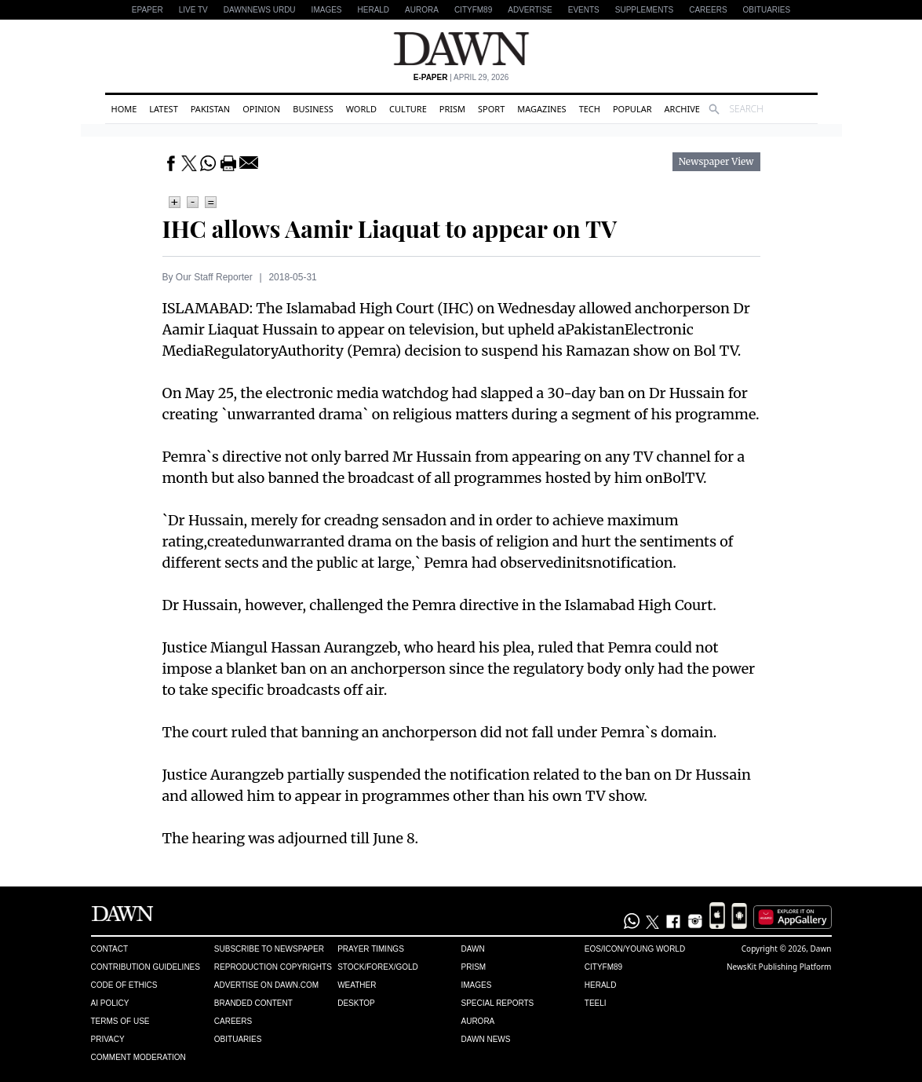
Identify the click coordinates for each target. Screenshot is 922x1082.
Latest (163, 109)
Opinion (261, 109)
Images (327, 9)
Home (124, 109)
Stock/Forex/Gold (377, 967)
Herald (374, 9)
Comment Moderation (138, 1057)
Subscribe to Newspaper (269, 949)
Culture (408, 109)
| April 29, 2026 (461, 77)
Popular (632, 109)
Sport (491, 109)
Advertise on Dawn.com (266, 985)
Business (313, 109)
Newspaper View (716, 161)
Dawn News (485, 1039)
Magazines (541, 109)
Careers (708, 9)
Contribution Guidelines (145, 967)
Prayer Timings (370, 949)
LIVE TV (193, 9)
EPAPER (147, 9)
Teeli (596, 1003)
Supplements (644, 9)
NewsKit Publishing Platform (779, 966)
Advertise (530, 9)
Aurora (422, 9)
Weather (356, 985)
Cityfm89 (603, 967)
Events (583, 9)
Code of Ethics (124, 985)
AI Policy (110, 1003)
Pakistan (210, 109)
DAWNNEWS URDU (260, 9)
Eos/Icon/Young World (635, 949)
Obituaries (767, 9)
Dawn (472, 949)
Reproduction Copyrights (273, 967)
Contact (110, 949)
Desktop (356, 1003)
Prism (452, 109)
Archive (682, 109)
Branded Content (253, 1003)
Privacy (108, 1039)
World (361, 109)
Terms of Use (120, 1021)
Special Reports (497, 1003)
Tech (589, 109)
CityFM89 (473, 9)
